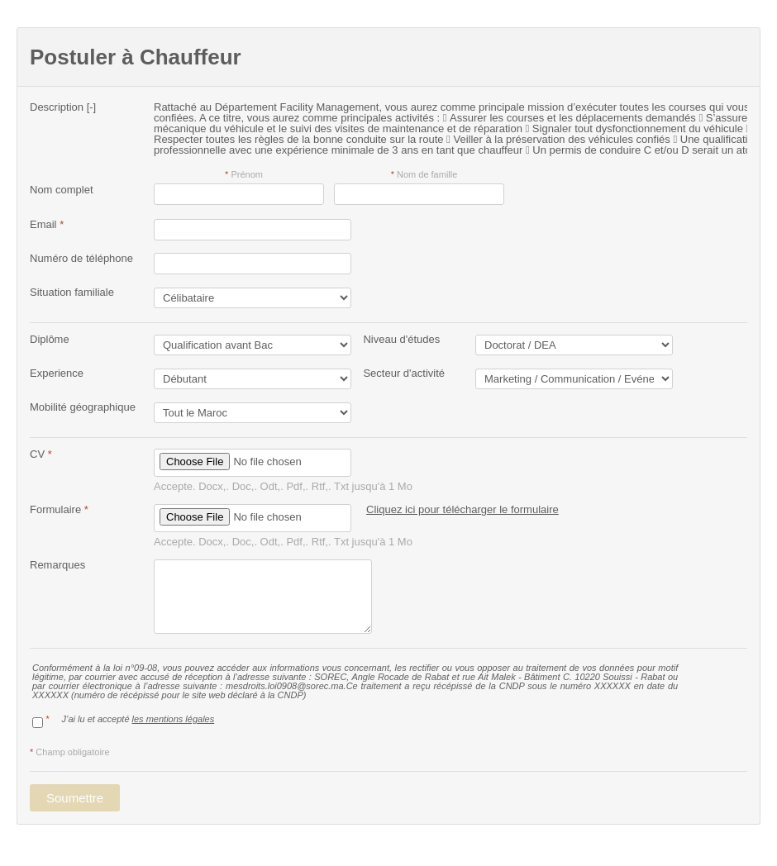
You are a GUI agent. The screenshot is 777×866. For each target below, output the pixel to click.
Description (63, 107)
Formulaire (59, 509)
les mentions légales (173, 719)
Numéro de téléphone (81, 258)
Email (47, 224)
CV (41, 454)
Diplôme (49, 339)
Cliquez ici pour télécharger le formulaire (462, 509)
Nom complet (61, 189)
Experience (56, 373)
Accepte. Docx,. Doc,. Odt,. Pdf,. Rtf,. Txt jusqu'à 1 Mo (283, 486)
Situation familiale (72, 292)
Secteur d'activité (398, 373)
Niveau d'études (395, 339)
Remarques (57, 564)
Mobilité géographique (83, 407)
